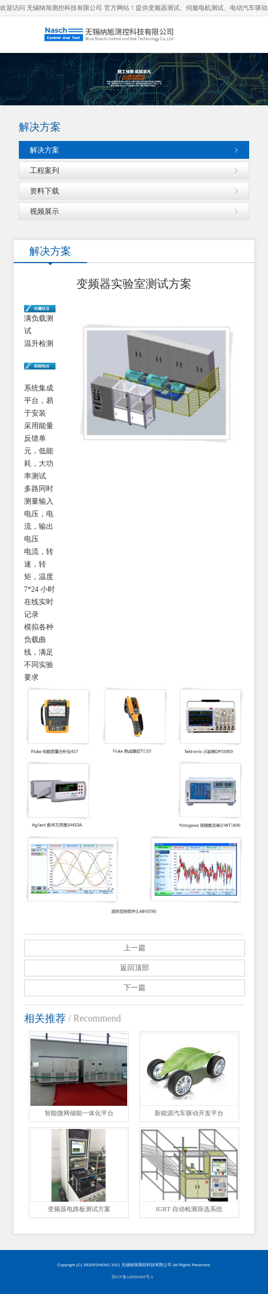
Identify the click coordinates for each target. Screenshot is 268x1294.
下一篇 (135, 988)
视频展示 (44, 211)
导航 (250, 34)
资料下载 (44, 191)
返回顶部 (134, 968)
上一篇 (135, 948)
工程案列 (44, 170)
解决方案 (44, 150)
